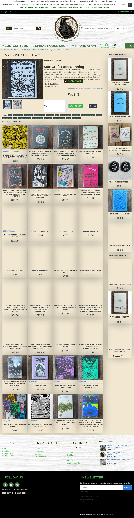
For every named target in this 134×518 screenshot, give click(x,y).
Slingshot (57, 190)
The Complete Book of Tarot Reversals (90, 152)
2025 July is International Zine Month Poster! (40, 425)
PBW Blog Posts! (106, 441)
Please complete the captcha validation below (87, 499)
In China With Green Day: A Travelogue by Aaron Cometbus (40, 196)
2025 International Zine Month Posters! (118, 460)
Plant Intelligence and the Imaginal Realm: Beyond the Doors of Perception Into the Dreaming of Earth (90, 423)
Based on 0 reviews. (83, 89)
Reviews (59, 60)
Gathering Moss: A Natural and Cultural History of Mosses (65, 422)
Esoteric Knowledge (88, 115)
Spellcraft (50, 115)
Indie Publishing (59, 118)
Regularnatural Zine (40, 231)
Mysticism (48, 118)
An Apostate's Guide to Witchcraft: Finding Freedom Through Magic (15, 346)
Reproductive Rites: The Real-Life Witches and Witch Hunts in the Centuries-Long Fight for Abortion (15, 193)
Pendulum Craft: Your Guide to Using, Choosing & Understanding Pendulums (65, 153)
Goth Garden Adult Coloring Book (65, 271)
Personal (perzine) (45, 50)
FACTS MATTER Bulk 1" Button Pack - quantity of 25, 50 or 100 (15, 156)
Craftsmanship (65, 115)
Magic (68, 118)
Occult (99, 115)
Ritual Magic (7, 118)
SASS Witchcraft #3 (90, 231)
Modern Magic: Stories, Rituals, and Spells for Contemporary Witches (90, 192)
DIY (15, 118)
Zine (10, 115)
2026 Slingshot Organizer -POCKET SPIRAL (65, 386)
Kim (57, 115)
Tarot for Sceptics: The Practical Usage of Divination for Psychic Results (40, 346)
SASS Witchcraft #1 (40, 270)
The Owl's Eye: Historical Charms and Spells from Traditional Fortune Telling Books (15, 308)
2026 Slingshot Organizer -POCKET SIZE (15, 425)
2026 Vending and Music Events (116, 453)
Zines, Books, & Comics (27, 50)
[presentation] (96, 507)
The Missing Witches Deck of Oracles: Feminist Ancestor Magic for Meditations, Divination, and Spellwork (90, 308)
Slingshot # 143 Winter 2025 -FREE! (65, 195)
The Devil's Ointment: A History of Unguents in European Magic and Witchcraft (40, 153)
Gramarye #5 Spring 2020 (120, 214)
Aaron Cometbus (35, 190)
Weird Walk (33, 382)
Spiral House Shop (10, 50)
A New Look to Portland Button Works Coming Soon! (118, 446)
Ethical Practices (24, 118)
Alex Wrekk (33, 421)
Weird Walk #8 (40, 385)
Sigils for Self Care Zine (120, 116)
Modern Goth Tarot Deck (90, 270)
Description (48, 60)
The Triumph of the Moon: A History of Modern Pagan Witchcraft (15, 383)
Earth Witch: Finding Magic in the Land (65, 345)
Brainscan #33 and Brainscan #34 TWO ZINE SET (120, 149)
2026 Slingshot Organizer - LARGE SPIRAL (90, 386)
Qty (45, 106)
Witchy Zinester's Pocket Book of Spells (120, 84)
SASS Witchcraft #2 (15, 270)
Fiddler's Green (9, 231)
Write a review (98, 89)
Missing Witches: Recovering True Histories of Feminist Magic (65, 307)
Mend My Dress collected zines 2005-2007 (119, 350)
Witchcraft (28, 115)
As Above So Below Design (119, 182)
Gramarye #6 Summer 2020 (120, 246)
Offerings (76, 115)
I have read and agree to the (97, 514)
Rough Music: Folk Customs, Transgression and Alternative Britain (90, 346)
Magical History (39, 115)
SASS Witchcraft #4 (65, 231)
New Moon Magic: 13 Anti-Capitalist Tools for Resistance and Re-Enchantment (40, 308)
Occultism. (76, 118)
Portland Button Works (11, 151)
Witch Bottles (18, 115)
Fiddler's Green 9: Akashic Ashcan (15, 236)
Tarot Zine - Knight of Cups (120, 284)
